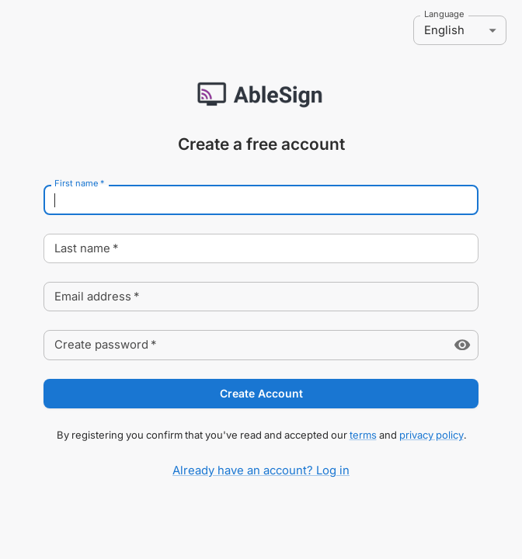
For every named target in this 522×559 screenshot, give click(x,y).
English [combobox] (444, 30)
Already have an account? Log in (261, 470)
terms (363, 435)
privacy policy (431, 435)
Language (444, 14)
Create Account (261, 394)
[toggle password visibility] (462, 344)
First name (79, 184)
